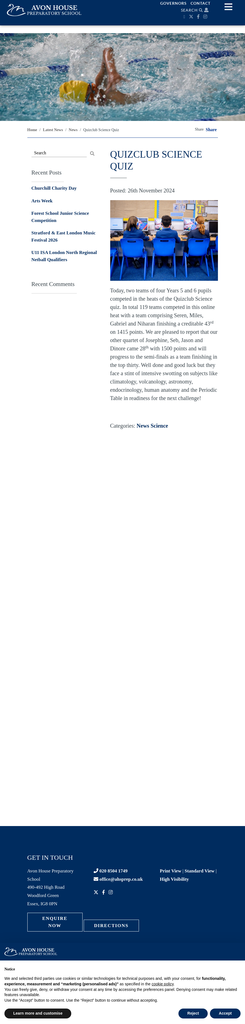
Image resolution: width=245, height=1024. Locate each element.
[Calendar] (184, 16)
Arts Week (42, 200)
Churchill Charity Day (54, 188)
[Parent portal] (206, 10)
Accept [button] (225, 1013)
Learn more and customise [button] (37, 1013)
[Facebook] (199, 16)
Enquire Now (54, 922)
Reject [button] (193, 1013)
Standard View (199, 871)
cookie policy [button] (162, 984)
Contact (200, 3)
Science (159, 426)
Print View (170, 871)
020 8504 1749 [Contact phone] (111, 871)
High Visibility (174, 879)
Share (211, 130)
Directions (111, 925)
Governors (173, 3)
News (143, 426)
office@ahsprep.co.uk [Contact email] (118, 879)
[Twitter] (192, 16)
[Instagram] (206, 16)
